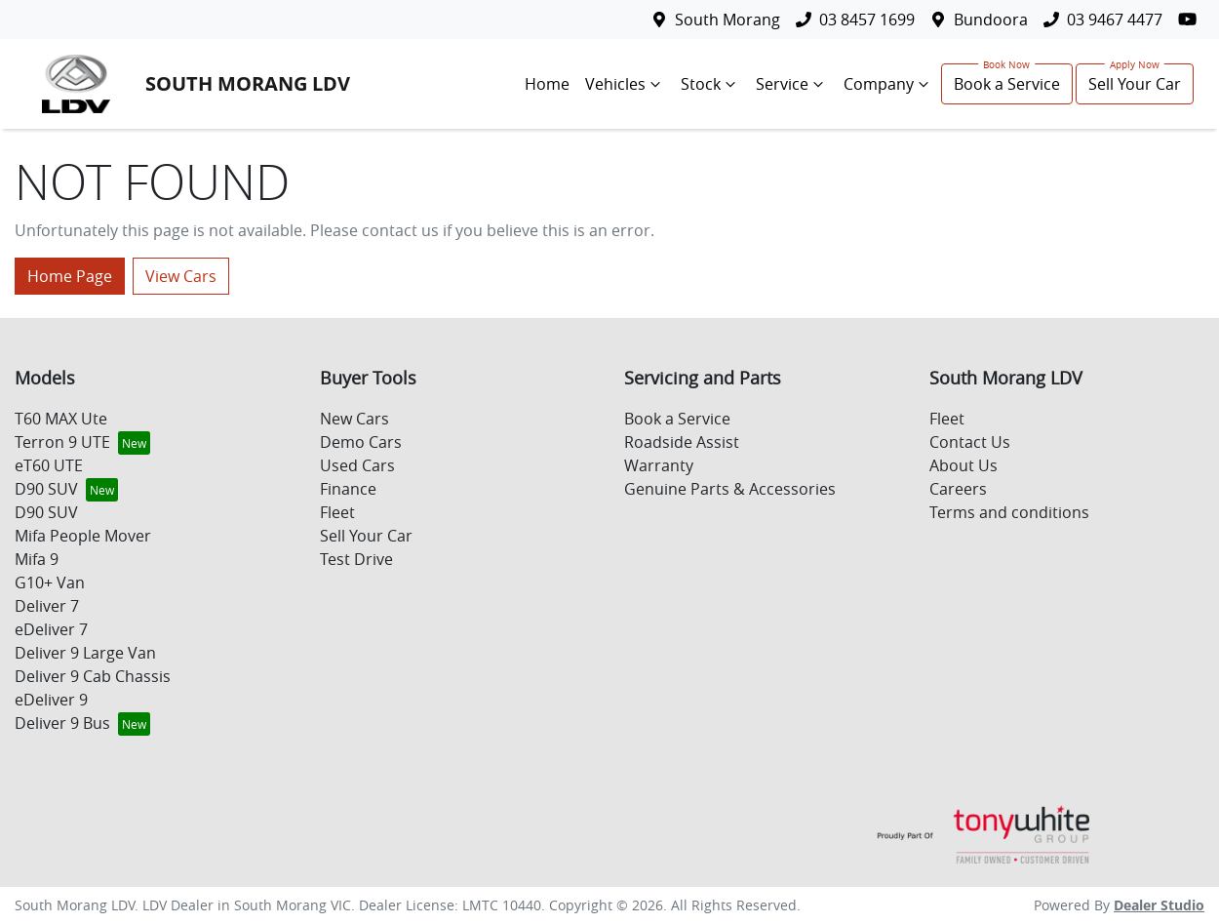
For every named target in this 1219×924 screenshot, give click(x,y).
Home (547, 84)
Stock (710, 84)
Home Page (69, 276)
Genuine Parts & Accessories (730, 489)
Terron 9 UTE (62, 442)
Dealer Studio (1159, 905)
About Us (963, 465)
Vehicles (625, 84)
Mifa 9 (37, 559)
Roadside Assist (681, 442)
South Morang (727, 19)
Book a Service (1007, 84)
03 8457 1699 (867, 19)
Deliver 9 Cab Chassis (93, 676)
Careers (958, 489)
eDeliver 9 (51, 699)
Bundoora (991, 19)
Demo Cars (361, 442)
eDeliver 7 (51, 629)
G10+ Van (50, 582)
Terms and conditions (1009, 512)
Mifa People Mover (83, 535)
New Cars (354, 418)
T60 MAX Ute (61, 418)
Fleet (337, 512)
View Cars (180, 276)
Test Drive (356, 559)
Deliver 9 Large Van (85, 652)
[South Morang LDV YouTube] (1191, 19)
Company (888, 84)
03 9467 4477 (1114, 19)
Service (792, 84)
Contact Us (969, 442)
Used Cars (357, 465)
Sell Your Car (1134, 84)
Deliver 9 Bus (62, 723)
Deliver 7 (47, 606)
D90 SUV (46, 489)
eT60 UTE (49, 465)
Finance (348, 489)
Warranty (658, 465)
